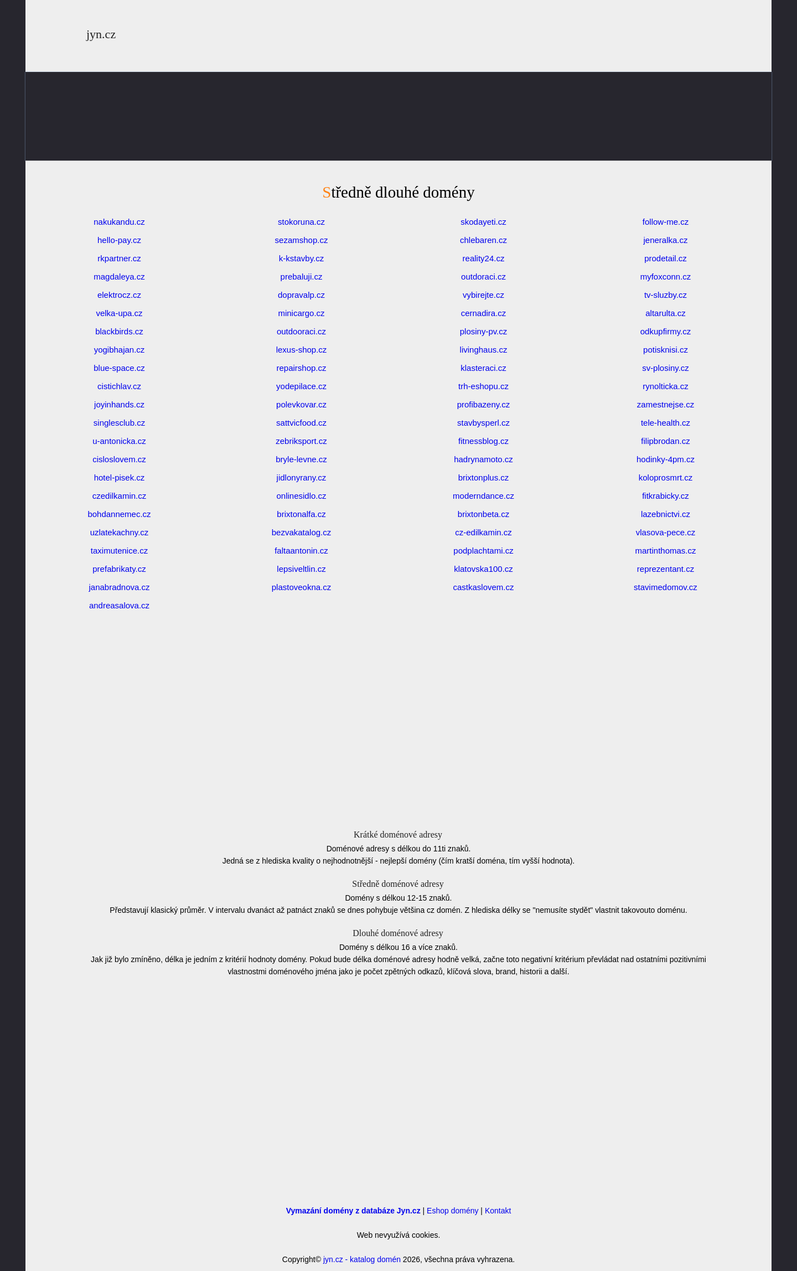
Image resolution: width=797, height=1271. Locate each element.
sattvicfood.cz (301, 422)
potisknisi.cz (665, 349)
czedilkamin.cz (119, 495)
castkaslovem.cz (483, 587)
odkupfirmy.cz (665, 331)
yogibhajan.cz (119, 349)
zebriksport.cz (301, 441)
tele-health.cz (665, 422)
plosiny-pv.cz (484, 331)
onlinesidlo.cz (301, 495)
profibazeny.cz (483, 404)
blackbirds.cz (119, 331)
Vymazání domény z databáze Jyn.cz (353, 1210)
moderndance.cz (483, 495)
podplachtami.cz (483, 550)
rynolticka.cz (666, 386)
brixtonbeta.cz (483, 514)
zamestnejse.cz (665, 404)
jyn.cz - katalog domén (362, 1259)
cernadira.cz (483, 313)
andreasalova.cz (119, 605)
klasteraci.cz (483, 368)
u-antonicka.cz (119, 441)
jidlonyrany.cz (302, 477)
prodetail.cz (665, 258)
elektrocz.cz (119, 294)
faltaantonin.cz (301, 550)
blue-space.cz (119, 368)
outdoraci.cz (483, 276)
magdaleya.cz (119, 276)
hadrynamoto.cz (483, 459)
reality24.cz (484, 258)
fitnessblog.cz (483, 441)
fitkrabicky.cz (665, 495)
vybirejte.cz (483, 294)
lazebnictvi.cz (665, 514)
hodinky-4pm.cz (665, 459)
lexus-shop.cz (301, 349)
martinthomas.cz (665, 550)
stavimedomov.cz (665, 587)
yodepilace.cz (301, 386)
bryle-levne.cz (301, 459)
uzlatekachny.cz (119, 532)
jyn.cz (101, 34)
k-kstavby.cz (301, 258)
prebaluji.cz (302, 276)
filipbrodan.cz (665, 441)
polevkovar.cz (301, 404)
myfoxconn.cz (665, 276)
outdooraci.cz (301, 331)
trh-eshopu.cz (483, 386)
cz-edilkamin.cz (483, 532)
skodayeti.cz (483, 221)
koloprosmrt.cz (666, 477)
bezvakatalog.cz (302, 532)
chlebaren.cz (483, 240)
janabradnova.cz (119, 587)
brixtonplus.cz (483, 477)
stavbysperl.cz (483, 422)
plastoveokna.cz (302, 587)
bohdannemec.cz (119, 514)
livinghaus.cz (484, 349)
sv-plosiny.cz (665, 368)
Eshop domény (452, 1210)
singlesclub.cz (119, 422)
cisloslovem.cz (119, 459)
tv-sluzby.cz (665, 294)
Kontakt (498, 1210)
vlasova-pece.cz (666, 532)
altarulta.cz (665, 313)
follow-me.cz (666, 221)
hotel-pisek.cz (119, 477)
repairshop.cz (301, 368)
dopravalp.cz (301, 294)
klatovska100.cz (483, 569)
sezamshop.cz (301, 240)
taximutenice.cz (119, 550)
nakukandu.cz (119, 221)
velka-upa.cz (119, 313)
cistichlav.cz (119, 386)
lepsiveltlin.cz (301, 569)
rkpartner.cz (119, 258)
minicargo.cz (301, 313)
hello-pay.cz (119, 240)
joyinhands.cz (119, 404)
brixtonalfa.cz (301, 514)
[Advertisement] (398, 144)
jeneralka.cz (665, 240)
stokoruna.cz (301, 221)
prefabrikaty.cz (119, 569)
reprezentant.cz (665, 569)
